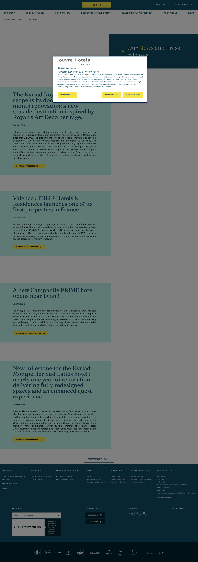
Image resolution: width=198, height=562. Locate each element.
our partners (74, 77)
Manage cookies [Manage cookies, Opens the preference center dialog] (67, 95)
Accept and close (133, 95)
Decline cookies (111, 95)
